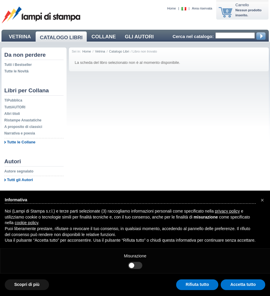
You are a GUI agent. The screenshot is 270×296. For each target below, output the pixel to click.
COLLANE (103, 36)
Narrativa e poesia (19, 133)
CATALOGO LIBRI (61, 37)
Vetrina (100, 51)
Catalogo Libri (119, 51)
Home (171, 8)
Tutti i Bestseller (18, 65)
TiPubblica (13, 100)
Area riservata (202, 8)
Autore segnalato (19, 171)
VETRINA (20, 36)
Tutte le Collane (21, 142)
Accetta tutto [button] (243, 284)
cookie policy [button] (26, 222)
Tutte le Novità (16, 71)
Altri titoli (12, 114)
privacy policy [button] (227, 211)
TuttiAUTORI (15, 107)
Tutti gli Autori (20, 180)
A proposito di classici (23, 127)
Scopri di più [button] (27, 284)
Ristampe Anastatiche (23, 120)
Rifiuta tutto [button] (197, 284)
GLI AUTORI (139, 36)
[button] (262, 200)
